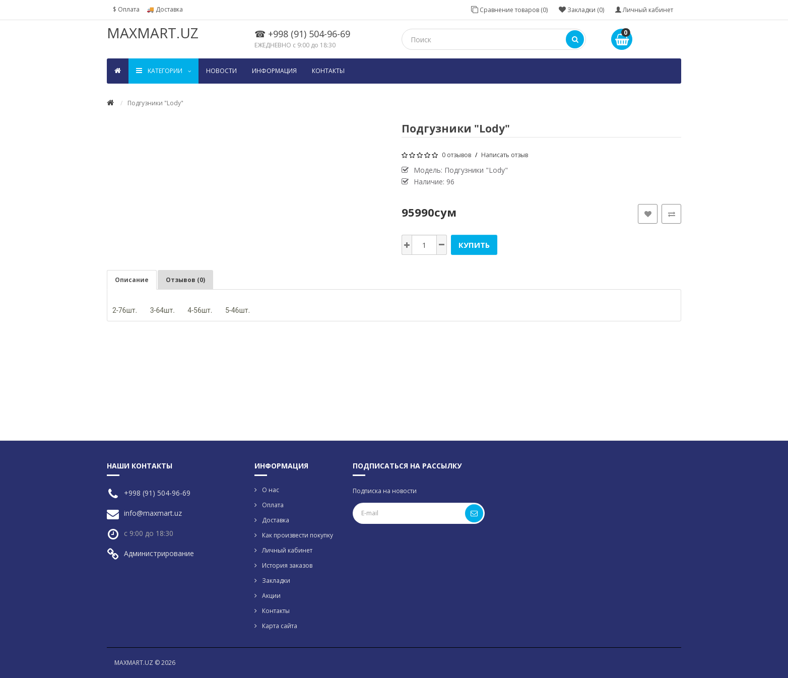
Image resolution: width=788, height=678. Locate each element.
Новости (221, 70)
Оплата (273, 505)
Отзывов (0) (185, 280)
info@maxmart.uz (153, 513)
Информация (274, 70)
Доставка (275, 520)
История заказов (287, 565)
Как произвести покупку (297, 535)
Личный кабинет (287, 550)
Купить (474, 245)
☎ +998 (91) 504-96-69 (302, 34)
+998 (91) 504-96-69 (157, 493)
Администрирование (159, 553)
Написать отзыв (504, 155)
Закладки (276, 580)
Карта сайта (279, 626)
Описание (132, 280)
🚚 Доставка (165, 9)
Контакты (328, 70)
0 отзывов (456, 155)
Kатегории (163, 70)
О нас (270, 490)
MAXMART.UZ (153, 32)
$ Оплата (126, 9)
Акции (271, 595)
